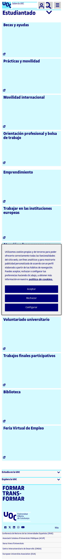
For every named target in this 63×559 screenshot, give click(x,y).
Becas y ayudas (16, 25)
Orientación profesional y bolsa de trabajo (30, 136)
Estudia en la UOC (11, 472)
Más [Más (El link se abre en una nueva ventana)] (57, 528)
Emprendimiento (18, 172)
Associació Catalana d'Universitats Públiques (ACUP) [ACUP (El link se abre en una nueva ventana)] (23, 538)
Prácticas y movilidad (21, 61)
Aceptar (31, 289)
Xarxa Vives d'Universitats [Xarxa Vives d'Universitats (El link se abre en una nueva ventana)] (13, 543)
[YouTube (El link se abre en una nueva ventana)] (23, 527)
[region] (31, 279)
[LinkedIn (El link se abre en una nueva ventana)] (15, 527)
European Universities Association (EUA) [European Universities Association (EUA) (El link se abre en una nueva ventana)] (19, 554)
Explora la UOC (9, 479)
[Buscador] (49, 5)
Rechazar (31, 298)
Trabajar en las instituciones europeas (27, 210)
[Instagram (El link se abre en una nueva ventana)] (19, 527)
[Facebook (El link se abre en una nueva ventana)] (6, 527)
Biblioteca (12, 392)
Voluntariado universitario (26, 319)
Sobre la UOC (18, 3)
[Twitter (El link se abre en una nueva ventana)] (10, 527)
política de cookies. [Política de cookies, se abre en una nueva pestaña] (41, 279)
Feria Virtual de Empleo (23, 428)
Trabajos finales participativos (29, 356)
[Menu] (57, 5)
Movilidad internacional (24, 97)
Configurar (32, 307)
